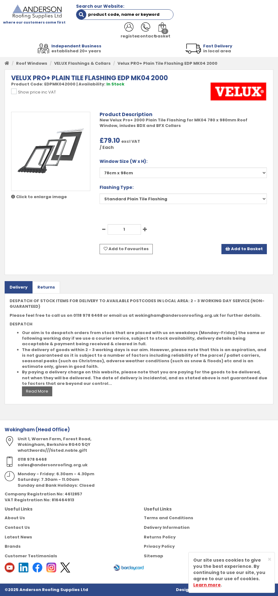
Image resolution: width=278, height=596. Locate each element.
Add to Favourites (126, 249)
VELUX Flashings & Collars (82, 63)
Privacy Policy (159, 546)
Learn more (207, 585)
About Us (15, 518)
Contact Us (17, 527)
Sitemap (153, 556)
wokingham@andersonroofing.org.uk (177, 315)
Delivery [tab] (19, 287)
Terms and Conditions (168, 518)
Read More (37, 391)
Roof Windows (31, 63)
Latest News (18, 537)
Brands (13, 546)
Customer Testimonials (31, 556)
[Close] (269, 559)
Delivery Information (167, 527)
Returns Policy (160, 537)
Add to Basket (244, 249)
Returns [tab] (46, 287)
